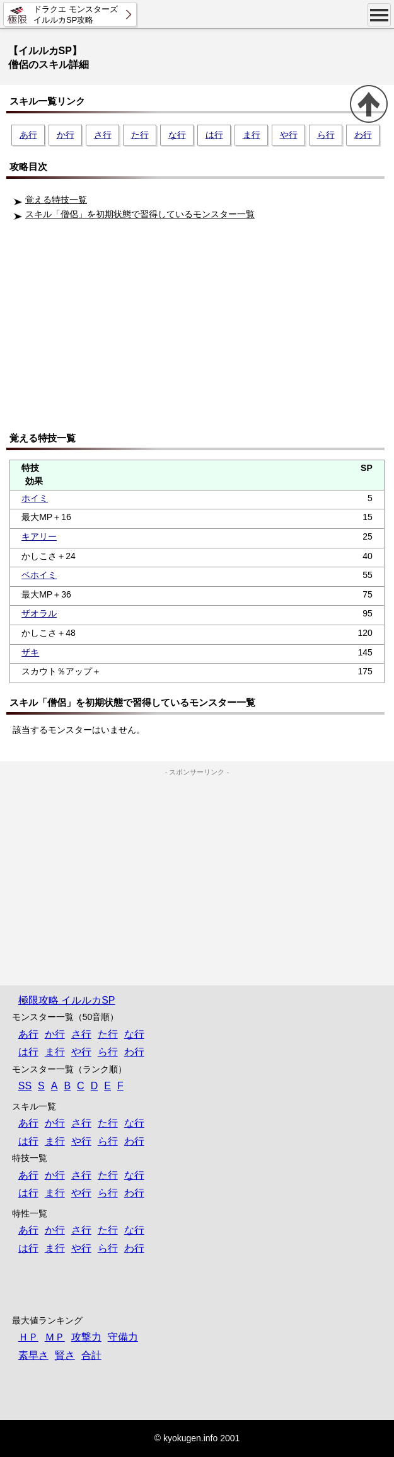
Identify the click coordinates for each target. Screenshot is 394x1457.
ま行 (251, 135)
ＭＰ (55, 1337)
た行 (140, 135)
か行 (65, 135)
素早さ (33, 1355)
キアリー (39, 536)
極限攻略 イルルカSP (66, 1000)
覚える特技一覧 (56, 200)
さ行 (103, 135)
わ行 (363, 135)
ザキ (30, 652)
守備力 (123, 1337)
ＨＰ (28, 1337)
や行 (289, 135)
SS (25, 1085)
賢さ (65, 1355)
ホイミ (34, 498)
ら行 (326, 135)
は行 (214, 135)
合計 (91, 1355)
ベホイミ (39, 575)
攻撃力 (86, 1337)
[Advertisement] (200, 330)
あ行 (28, 135)
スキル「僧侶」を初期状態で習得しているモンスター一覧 (140, 214)
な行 (177, 135)
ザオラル (39, 613)
